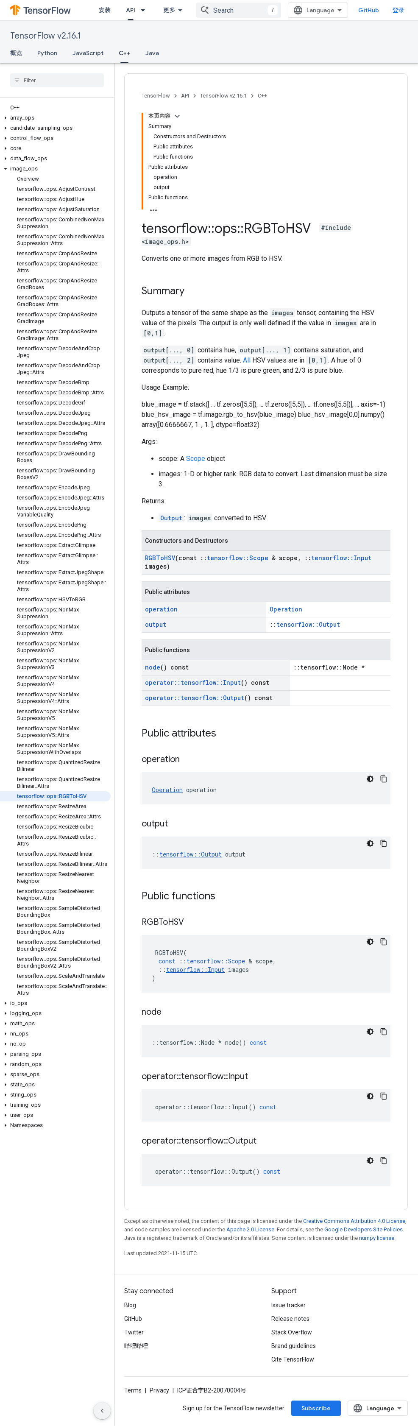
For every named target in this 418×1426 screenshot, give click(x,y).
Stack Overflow (291, 1332)
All (247, 360)
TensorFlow (156, 95)
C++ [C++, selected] (124, 53)
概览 (16, 53)
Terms (133, 1390)
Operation (286, 609)
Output (171, 518)
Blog (130, 1305)
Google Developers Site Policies (363, 1229)
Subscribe (316, 1408)
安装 (105, 10)
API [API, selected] (130, 10)
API (185, 95)
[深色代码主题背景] (370, 779)
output (155, 624)
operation (161, 609)
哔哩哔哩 (136, 1345)
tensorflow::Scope (237, 558)
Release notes (290, 1318)
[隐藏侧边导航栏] (102, 1410)
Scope (195, 459)
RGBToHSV (160, 558)
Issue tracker (288, 1305)
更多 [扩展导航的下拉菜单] (169, 10)
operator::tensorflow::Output (194, 698)
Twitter (134, 1332)
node (152, 667)
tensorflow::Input (341, 558)
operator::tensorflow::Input (193, 682)
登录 (398, 10)
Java (152, 53)
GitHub (368, 10)
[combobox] (238, 10)
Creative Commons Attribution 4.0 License (354, 1221)
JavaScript (87, 53)
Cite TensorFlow (292, 1359)
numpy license (376, 1238)
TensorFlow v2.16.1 (45, 36)
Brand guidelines (293, 1345)
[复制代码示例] (383, 779)
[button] (55, 118)
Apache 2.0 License (250, 1229)
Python (47, 53)
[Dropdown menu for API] (145, 10)
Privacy (159, 1390)
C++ (262, 95)
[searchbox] (57, 80)
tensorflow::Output (308, 624)
